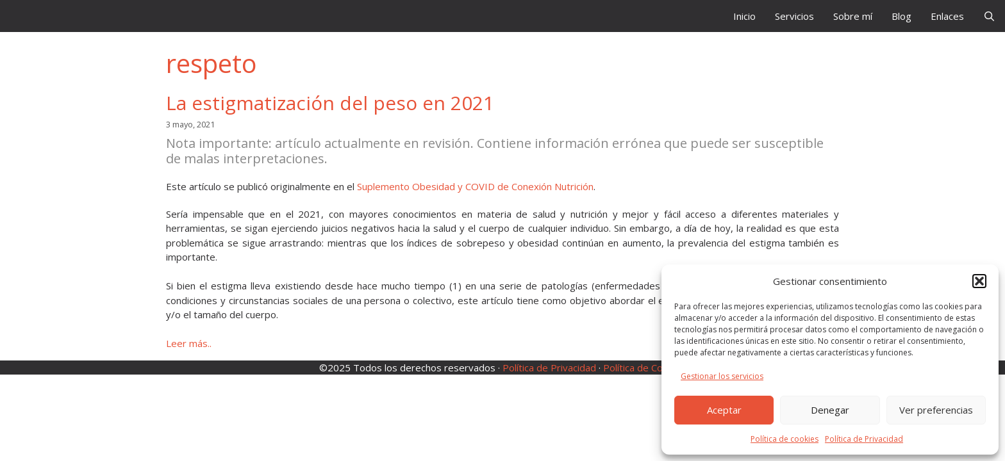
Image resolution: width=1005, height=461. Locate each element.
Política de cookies (784, 438)
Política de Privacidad (864, 438)
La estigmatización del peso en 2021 (330, 103)
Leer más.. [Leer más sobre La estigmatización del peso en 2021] (189, 343)
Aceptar (724, 409)
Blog (901, 16)
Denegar (830, 409)
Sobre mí (852, 16)
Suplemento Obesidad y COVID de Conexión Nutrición (475, 186)
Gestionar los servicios (722, 376)
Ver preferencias (936, 409)
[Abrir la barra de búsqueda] (989, 16)
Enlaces (947, 16)
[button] (979, 281)
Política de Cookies (644, 367)
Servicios (794, 16)
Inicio (744, 16)
